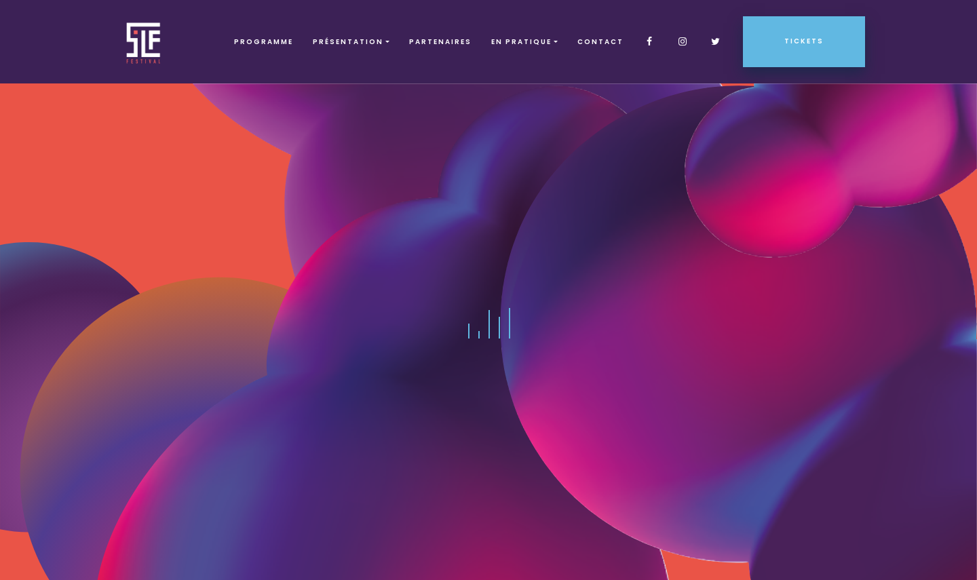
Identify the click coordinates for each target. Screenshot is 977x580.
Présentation (348, 42)
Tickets (804, 41)
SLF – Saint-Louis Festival (144, 41)
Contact (600, 42)
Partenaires (440, 42)
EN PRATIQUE (521, 42)
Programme (263, 42)
